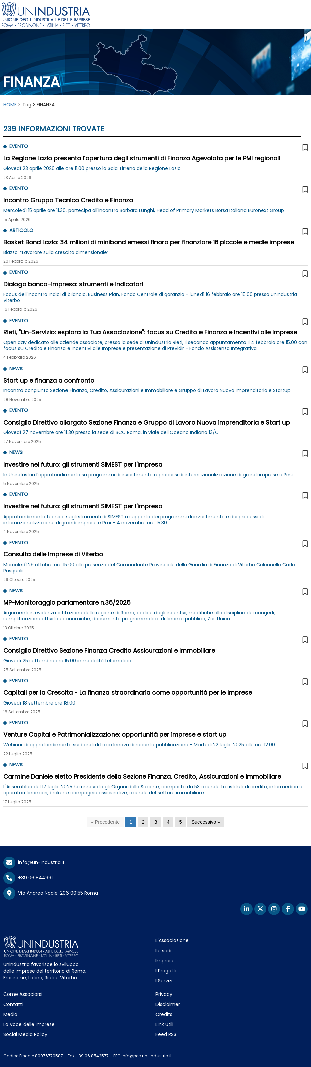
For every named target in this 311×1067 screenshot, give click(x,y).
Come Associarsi (22, 994)
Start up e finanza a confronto (48, 380)
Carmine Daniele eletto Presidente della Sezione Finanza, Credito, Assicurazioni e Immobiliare (142, 776)
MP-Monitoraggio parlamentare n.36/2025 (67, 602)
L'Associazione (172, 940)
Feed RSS (166, 1034)
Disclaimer (168, 1004)
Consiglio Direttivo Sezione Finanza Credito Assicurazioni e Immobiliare (109, 650)
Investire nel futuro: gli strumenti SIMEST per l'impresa (82, 464)
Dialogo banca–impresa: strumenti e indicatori (73, 284)
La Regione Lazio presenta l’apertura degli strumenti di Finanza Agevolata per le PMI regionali (141, 158)
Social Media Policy (25, 1034)
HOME (10, 104)
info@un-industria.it (34, 862)
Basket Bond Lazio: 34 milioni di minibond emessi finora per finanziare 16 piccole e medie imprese (148, 242)
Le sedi (163, 950)
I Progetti (166, 970)
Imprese (165, 960)
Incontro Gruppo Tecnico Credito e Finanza (68, 200)
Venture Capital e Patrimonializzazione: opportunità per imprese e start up (114, 734)
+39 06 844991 (28, 877)
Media (10, 1014)
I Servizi (164, 980)
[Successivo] (205, 822)
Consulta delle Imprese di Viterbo (53, 554)
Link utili (164, 1024)
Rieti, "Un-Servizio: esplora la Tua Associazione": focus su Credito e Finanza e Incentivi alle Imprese (150, 332)
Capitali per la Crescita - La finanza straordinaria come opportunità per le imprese (127, 692)
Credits (164, 1014)
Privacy (164, 994)
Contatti (13, 1004)
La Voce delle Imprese (29, 1024)
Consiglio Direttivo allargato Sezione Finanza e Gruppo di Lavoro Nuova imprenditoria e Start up (146, 422)
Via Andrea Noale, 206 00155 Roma (50, 893)
